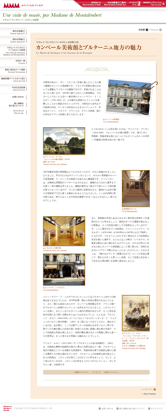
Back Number (150, 394)
